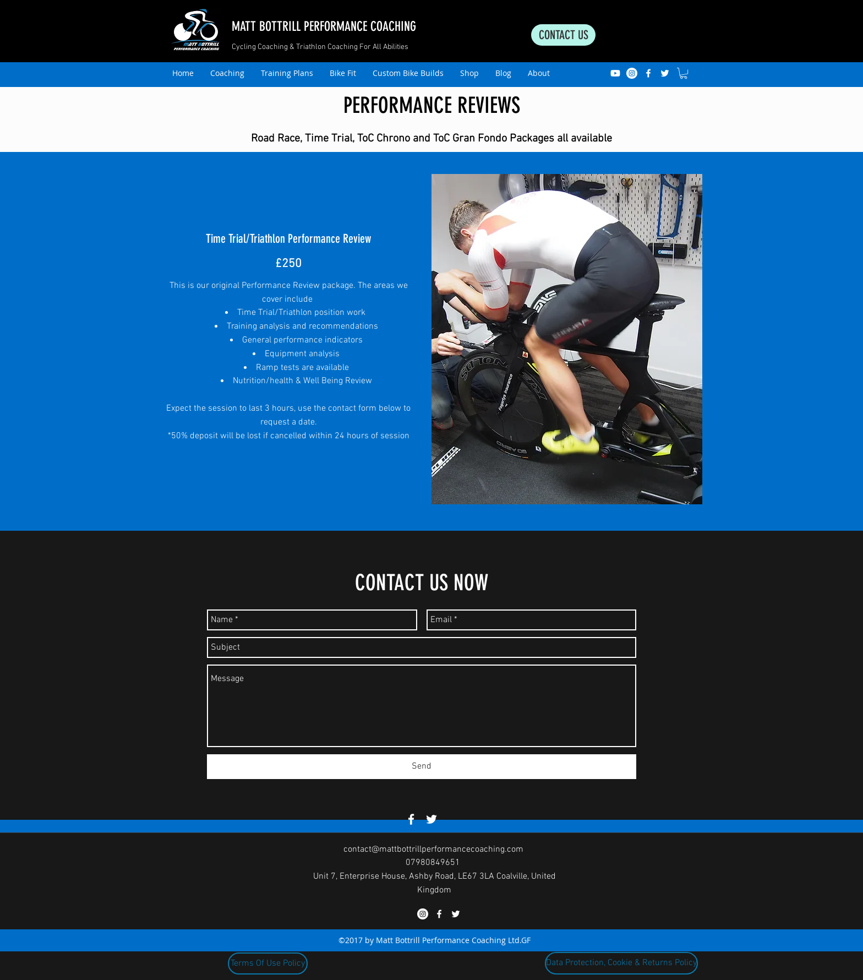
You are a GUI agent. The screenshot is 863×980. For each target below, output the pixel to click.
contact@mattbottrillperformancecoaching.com (433, 849)
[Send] (421, 766)
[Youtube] (615, 73)
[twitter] (664, 73)
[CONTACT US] (563, 35)
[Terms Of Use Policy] (268, 963)
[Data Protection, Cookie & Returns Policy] (621, 963)
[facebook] (648, 73)
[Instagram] (631, 73)
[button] (683, 73)
